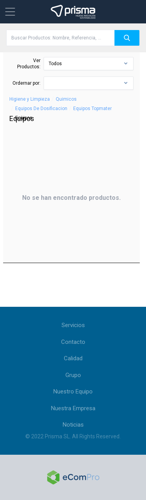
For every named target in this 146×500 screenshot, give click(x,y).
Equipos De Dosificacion (41, 108)
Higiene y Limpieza (29, 99)
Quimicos (66, 99)
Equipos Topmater (92, 108)
